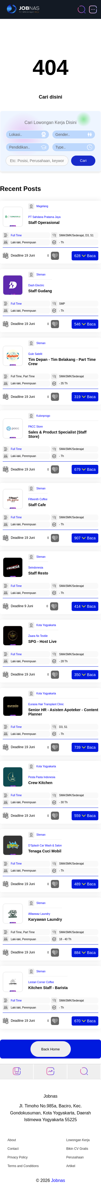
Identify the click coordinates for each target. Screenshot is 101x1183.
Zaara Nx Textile (38, 635)
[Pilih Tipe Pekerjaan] (74, 147)
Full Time (16, 235)
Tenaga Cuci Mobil (44, 851)
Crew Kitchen (40, 783)
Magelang (42, 206)
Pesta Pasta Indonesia (41, 777)
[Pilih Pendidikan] (27, 147)
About (12, 1140)
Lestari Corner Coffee (41, 982)
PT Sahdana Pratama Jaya (44, 217)
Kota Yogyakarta (46, 625)
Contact (13, 1149)
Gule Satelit (35, 353)
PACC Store (35, 426)
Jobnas (58, 1180)
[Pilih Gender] (74, 134)
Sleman (41, 274)
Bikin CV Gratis (77, 1149)
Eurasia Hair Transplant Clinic (46, 704)
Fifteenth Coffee (37, 499)
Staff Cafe (37, 505)
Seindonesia (35, 567)
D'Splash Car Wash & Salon (45, 845)
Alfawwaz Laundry (39, 913)
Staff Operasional (44, 222)
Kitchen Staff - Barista (48, 988)
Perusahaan (75, 1157)
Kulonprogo (43, 415)
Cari (83, 161)
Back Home (50, 1049)
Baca (85, 256)
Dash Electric (36, 285)
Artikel (70, 1166)
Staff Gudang (40, 291)
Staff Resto (38, 573)
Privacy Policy (18, 1157)
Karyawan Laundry (45, 919)
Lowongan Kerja (78, 1140)
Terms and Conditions (23, 1166)
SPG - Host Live (42, 641)
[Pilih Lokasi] (27, 134)
